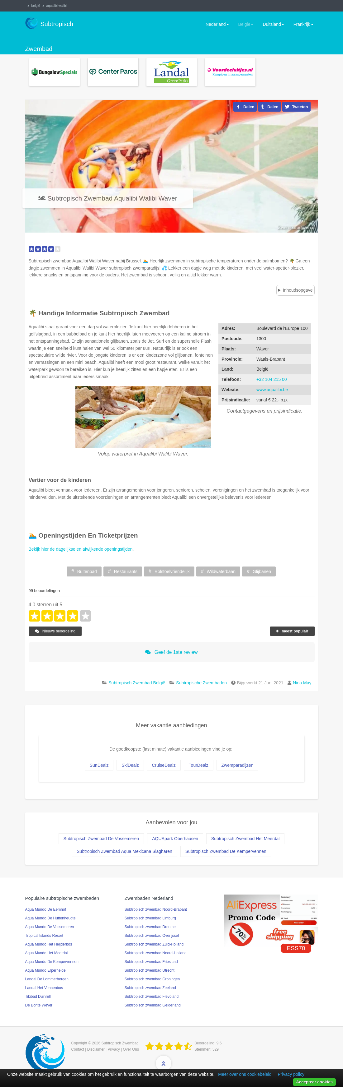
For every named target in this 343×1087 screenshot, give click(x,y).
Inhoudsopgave (298, 290)
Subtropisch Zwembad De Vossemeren (101, 838)
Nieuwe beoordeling (55, 631)
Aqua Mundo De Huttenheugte (50, 918)
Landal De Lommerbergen (47, 979)
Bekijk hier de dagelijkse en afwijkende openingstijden (81, 549)
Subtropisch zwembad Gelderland (153, 1005)
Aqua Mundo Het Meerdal (46, 953)
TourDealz (198, 765)
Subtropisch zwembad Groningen (152, 979)
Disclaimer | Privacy (103, 1049)
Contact (77, 1049)
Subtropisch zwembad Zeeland (150, 988)
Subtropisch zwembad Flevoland (152, 996)
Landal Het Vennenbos (44, 988)
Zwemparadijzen (238, 765)
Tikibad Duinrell (38, 996)
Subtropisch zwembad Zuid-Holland (154, 944)
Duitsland (273, 24)
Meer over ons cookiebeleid (244, 1074)
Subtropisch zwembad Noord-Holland (156, 953)
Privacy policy (291, 1074)
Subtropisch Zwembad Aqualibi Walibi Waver (112, 198)
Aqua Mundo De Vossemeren (49, 927)
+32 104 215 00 (271, 379)
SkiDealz (130, 765)
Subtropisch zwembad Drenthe (150, 927)
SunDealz (99, 765)
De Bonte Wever (39, 1005)
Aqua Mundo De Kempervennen (52, 962)
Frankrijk (303, 24)
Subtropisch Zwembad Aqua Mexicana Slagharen (124, 851)
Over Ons (131, 1049)
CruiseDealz (163, 765)
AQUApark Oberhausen (175, 838)
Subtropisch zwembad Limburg (150, 918)
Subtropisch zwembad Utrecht (149, 970)
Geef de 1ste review (171, 652)
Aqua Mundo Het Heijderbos (48, 944)
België (246, 24)
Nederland (217, 24)
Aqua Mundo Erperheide (45, 970)
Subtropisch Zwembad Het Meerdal (245, 838)
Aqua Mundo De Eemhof (45, 909)
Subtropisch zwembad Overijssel (152, 935)
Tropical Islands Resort (44, 935)
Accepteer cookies (314, 1082)
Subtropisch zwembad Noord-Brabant (156, 909)
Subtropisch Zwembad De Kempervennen (225, 851)
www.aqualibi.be (272, 389)
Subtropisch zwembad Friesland (151, 962)
